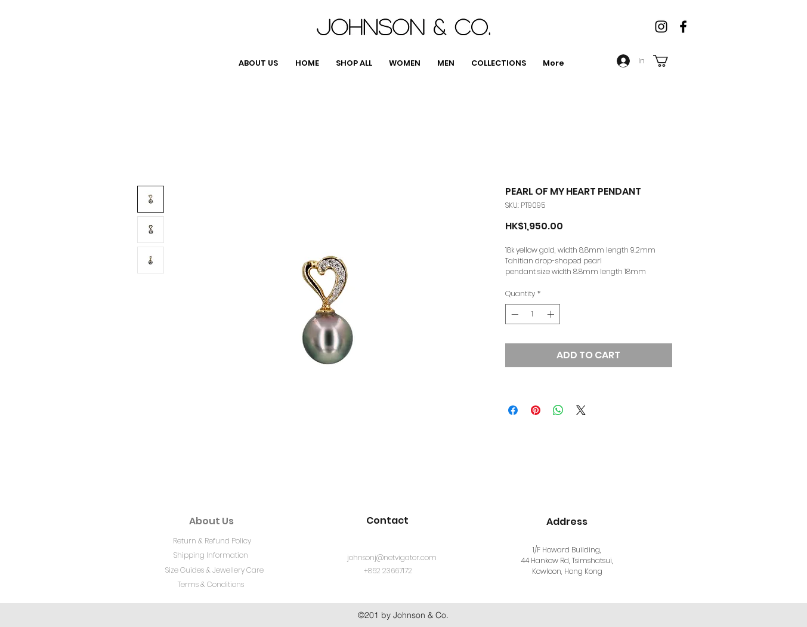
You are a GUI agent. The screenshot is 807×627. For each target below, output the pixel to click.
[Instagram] (661, 27)
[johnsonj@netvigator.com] (392, 558)
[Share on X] (581, 410)
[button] (667, 61)
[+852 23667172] (388, 571)
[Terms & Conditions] (211, 585)
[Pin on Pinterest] (535, 410)
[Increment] (551, 314)
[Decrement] (513, 314)
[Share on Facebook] (513, 410)
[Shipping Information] (211, 556)
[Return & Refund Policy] (212, 541)
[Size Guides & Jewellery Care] (215, 570)
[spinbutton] (532, 314)
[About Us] (211, 521)
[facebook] (683, 27)
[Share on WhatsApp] (558, 410)
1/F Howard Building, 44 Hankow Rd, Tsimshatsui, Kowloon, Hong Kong (567, 560)
